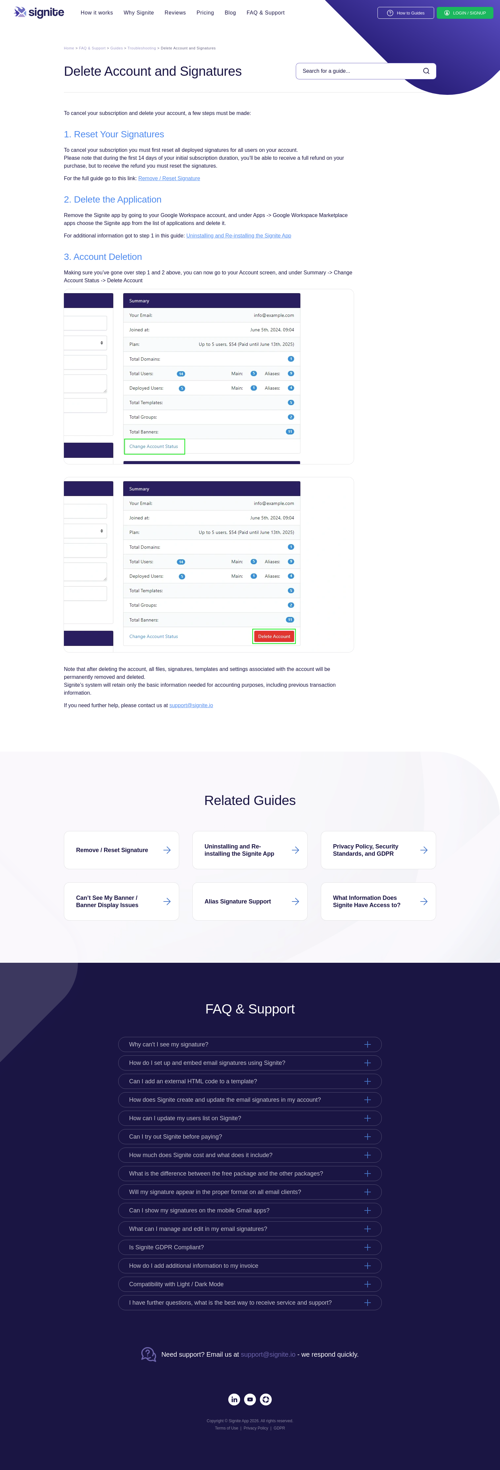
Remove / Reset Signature (169, 178)
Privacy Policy (256, 1428)
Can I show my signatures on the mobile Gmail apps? (199, 1210)
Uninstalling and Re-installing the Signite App (238, 235)
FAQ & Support (266, 12)
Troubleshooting (141, 48)
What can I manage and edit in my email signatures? (198, 1229)
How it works (97, 12)
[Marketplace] (266, 1399)
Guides (116, 48)
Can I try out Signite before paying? (175, 1136)
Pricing (205, 12)
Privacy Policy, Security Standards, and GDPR (365, 850)
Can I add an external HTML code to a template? (193, 1081)
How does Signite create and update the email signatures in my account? (225, 1099)
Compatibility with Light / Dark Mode (176, 1284)
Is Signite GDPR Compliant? (166, 1247)
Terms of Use (226, 1428)
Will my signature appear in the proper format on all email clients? (215, 1192)
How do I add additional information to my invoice (193, 1265)
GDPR (279, 1428)
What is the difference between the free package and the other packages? (226, 1173)
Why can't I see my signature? (168, 1044)
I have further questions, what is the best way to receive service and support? (230, 1302)
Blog (230, 12)
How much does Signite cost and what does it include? (200, 1155)
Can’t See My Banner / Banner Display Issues (107, 901)
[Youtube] (250, 1399)
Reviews (175, 12)
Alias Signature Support (238, 901)
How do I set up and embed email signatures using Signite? (207, 1063)
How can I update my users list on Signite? (185, 1118)
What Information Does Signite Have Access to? (367, 901)
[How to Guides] (405, 13)
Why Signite (139, 12)
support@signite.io (191, 705)
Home (69, 48)
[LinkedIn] (234, 1399)
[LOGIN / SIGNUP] (465, 13)
